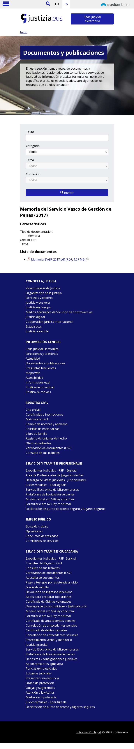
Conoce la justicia (41, 281)
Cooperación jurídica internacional (49, 322)
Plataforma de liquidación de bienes (50, 494)
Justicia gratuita (36, 645)
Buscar (67, 193)
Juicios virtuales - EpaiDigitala (46, 485)
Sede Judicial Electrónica (42, 349)
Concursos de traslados (42, 536)
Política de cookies (38, 392)
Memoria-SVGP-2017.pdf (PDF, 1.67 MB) (60, 259)
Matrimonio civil (37, 419)
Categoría (33, 146)
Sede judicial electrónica (92, 19)
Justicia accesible (37, 331)
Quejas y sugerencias (40, 688)
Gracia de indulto (37, 587)
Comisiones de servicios (42, 541)
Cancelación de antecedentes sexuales (52, 635)
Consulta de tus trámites (43, 453)
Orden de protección (40, 683)
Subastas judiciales (39, 673)
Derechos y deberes (39, 298)
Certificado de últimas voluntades (48, 601)
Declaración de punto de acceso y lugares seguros (60, 707)
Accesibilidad (34, 378)
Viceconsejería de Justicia (43, 288)
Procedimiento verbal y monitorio (49, 640)
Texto (30, 132)
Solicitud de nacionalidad (42, 429)
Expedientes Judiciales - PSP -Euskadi (51, 558)
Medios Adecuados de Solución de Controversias (59, 312)
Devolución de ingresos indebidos (49, 592)
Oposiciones (34, 531)
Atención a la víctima (40, 692)
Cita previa (33, 410)
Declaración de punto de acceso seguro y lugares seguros (65, 509)
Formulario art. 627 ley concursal (48, 504)
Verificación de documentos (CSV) (48, 448)
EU (57, 4)
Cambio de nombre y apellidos (46, 424)
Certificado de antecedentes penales (50, 621)
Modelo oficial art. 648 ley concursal (50, 499)
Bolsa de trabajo (37, 526)
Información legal (38, 382)
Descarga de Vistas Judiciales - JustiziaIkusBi (56, 606)
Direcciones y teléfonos (42, 354)
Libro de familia (36, 434)
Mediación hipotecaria (41, 697)
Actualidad (33, 358)
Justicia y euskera (38, 302)
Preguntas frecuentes (41, 368)
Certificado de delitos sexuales (46, 630)
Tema (30, 160)
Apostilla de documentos (43, 578)
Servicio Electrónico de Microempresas (52, 490)
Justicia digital (35, 317)
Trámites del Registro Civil (44, 563)
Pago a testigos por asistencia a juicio (52, 582)
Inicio (23, 32)
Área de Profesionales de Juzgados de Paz (54, 475)
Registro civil (37, 403)
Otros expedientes (38, 443)
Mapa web (33, 373)
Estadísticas (34, 326)
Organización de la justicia (44, 293)
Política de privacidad (40, 387)
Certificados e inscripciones (44, 414)
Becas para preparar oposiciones (49, 597)
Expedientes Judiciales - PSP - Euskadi (51, 470)
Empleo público (38, 519)
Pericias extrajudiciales (41, 669)
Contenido (33, 174)
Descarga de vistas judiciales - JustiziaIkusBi (56, 480)
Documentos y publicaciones (45, 363)
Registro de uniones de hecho (46, 438)
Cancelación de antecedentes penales (51, 625)
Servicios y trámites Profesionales (54, 463)
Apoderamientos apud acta (44, 664)
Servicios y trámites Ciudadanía (52, 551)
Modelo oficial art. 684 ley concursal (50, 611)
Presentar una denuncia (42, 678)
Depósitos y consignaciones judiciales (51, 659)
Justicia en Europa (38, 307)
